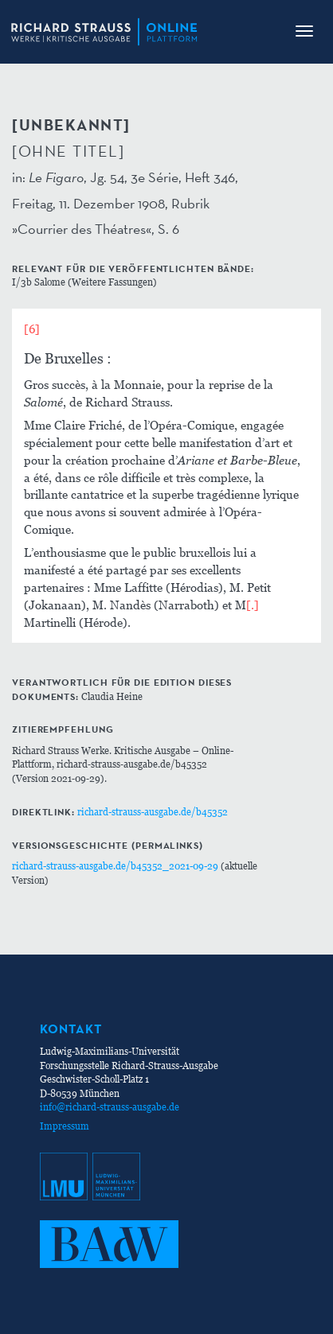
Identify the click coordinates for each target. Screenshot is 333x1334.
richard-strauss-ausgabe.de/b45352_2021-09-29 (115, 866)
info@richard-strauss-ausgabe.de (109, 1107)
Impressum (64, 1126)
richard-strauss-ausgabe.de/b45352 (152, 812)
